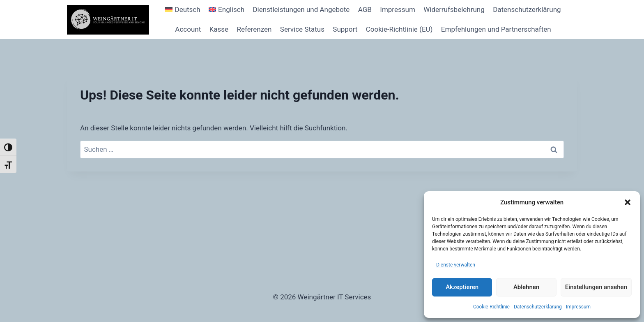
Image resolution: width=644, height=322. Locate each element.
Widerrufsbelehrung (454, 9)
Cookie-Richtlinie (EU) (399, 29)
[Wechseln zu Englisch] (226, 10)
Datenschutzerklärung (538, 307)
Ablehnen (526, 287)
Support (345, 29)
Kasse (218, 29)
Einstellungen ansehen (596, 287)
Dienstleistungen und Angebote (301, 9)
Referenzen (254, 29)
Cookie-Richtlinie (491, 307)
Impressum (578, 307)
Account (188, 29)
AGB (365, 9)
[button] (627, 202)
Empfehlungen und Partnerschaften (496, 29)
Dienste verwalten (455, 265)
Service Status (302, 29)
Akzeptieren (462, 287)
